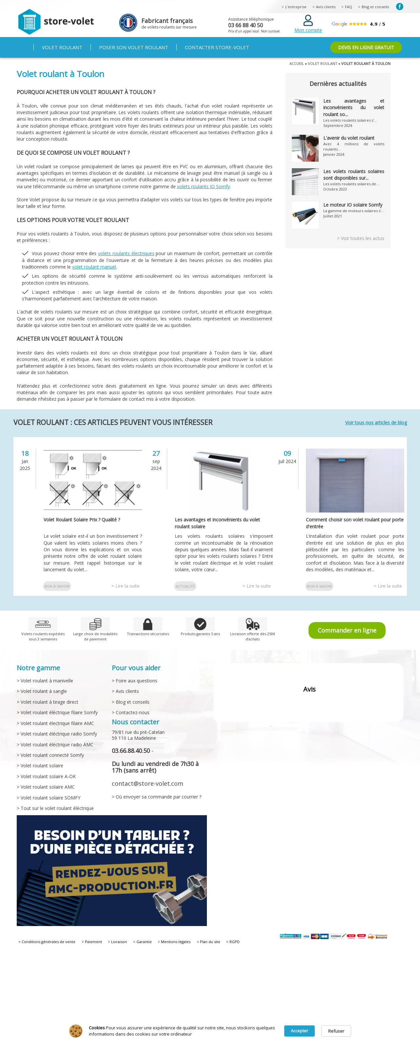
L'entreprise (300, 6)
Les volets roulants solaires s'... (349, 120)
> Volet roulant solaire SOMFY (47, 798)
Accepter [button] (298, 1031)
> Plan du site (199, 941)
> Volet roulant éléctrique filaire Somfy (56, 712)
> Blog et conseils (130, 702)
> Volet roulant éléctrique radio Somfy (56, 734)
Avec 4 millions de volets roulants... (352, 143)
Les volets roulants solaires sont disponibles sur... (353, 174)
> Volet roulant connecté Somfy (49, 755)
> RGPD (223, 941)
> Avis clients (125, 691)
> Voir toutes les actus (360, 238)
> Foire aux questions (134, 680)
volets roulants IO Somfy (202, 186)
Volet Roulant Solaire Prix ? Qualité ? (84, 519)
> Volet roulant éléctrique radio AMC (54, 744)
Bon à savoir (57, 586)
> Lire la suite (125, 586)
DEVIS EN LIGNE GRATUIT (366, 47)
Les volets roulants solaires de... (350, 183)
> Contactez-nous (130, 712)
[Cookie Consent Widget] (210, 1031)
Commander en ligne (347, 630)
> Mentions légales (166, 941)
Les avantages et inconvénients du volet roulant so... (353, 107)
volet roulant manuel (94, 267)
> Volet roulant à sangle (41, 691)
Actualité (185, 586)
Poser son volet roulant (130, 47)
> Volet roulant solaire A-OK (45, 776)
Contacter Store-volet (210, 47)
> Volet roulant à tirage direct (47, 702)
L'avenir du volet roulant (350, 138)
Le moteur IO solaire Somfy (353, 205)
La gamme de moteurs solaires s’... (352, 210)
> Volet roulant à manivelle (44, 680)
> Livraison (112, 941)
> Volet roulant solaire (39, 765)
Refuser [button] (336, 1031)
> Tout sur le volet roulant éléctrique (54, 808)
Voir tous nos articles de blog (374, 422)
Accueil (25, 47)
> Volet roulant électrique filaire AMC (54, 723)
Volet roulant (61, 47)
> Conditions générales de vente (45, 941)
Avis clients (328, 6)
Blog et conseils (376, 6)
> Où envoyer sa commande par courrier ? (157, 797)
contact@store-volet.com (146, 783)
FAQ (350, 6)
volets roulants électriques (126, 253)
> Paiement (87, 941)
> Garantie (136, 941)
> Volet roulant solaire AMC (45, 787)
